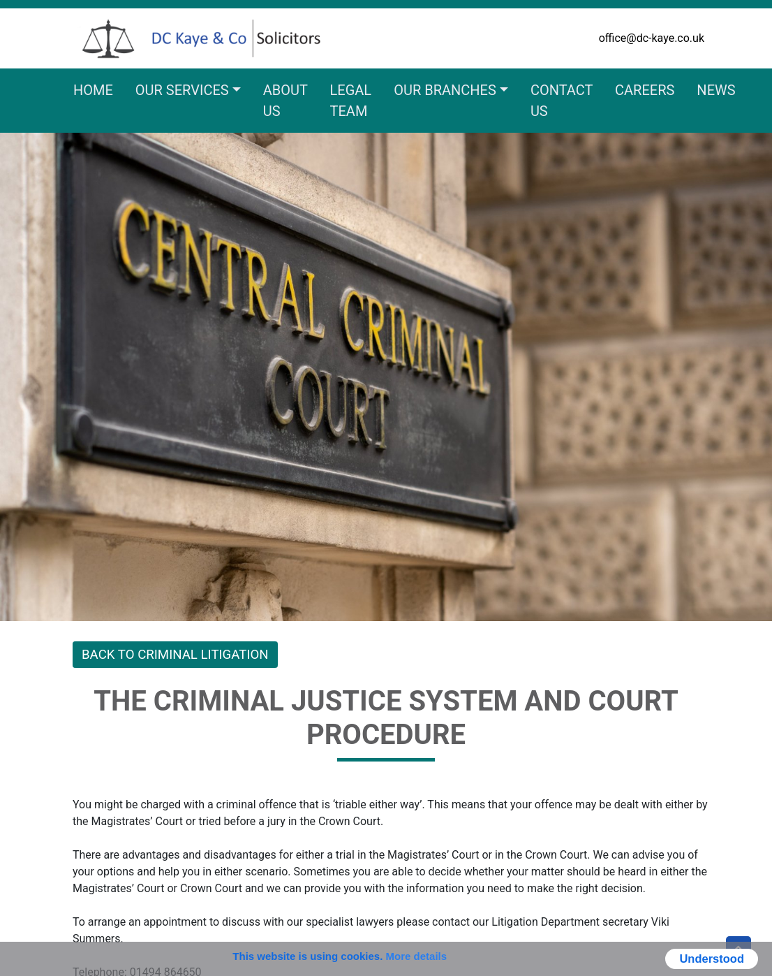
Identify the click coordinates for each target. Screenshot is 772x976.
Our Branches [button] (445, 90)
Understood (711, 958)
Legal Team (351, 100)
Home (93, 90)
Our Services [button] (182, 90)
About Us (285, 100)
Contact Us (561, 100)
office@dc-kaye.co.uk (651, 38)
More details (416, 956)
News (716, 90)
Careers (644, 90)
